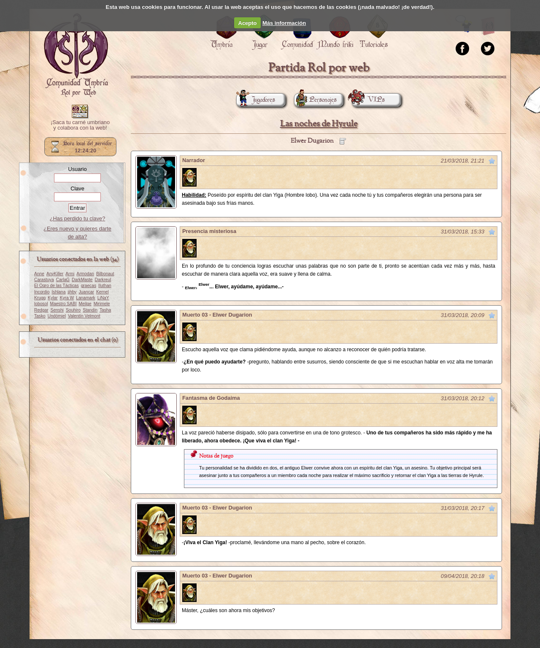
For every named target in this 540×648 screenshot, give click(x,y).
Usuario (77, 169)
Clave (77, 188)
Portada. (76, 55)
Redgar (41, 310)
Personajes (315, 99)
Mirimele (102, 303)
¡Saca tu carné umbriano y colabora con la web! (80, 125)
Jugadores (255, 99)
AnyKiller (54, 273)
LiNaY (103, 298)
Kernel (102, 292)
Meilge (85, 303)
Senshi (57, 310)
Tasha (105, 310)
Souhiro (73, 310)
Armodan (85, 273)
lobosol (41, 303)
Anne (39, 273)
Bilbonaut (105, 273)
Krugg (40, 298)
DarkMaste (82, 279)
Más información (284, 23)
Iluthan (104, 285)
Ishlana (58, 292)
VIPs (368, 99)
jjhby (72, 292)
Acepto (247, 23)
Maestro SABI (63, 303)
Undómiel (57, 316)
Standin (90, 310)
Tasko (40, 316)
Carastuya (44, 279)
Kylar (52, 298)
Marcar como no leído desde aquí (492, 160)
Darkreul (103, 279)
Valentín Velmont (84, 316)
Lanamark (85, 298)
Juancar (86, 292)
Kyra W (67, 298)
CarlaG (63, 279)
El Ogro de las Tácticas (56, 285)
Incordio (41, 292)
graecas (88, 285)
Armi (69, 273)
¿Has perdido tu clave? (77, 218)
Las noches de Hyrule (318, 124)
